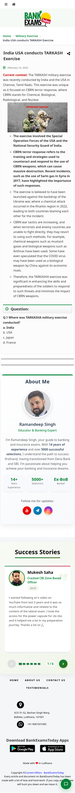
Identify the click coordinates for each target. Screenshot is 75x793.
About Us (32, 680)
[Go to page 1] (20, 664)
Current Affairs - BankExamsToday (44, 773)
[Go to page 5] (35, 664)
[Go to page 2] (24, 664)
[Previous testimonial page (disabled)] (12, 664)
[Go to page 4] (31, 664)
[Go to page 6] (39, 664)
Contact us (55, 680)
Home (7, 36)
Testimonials (37, 688)
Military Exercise (27, 36)
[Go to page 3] (27, 664)
